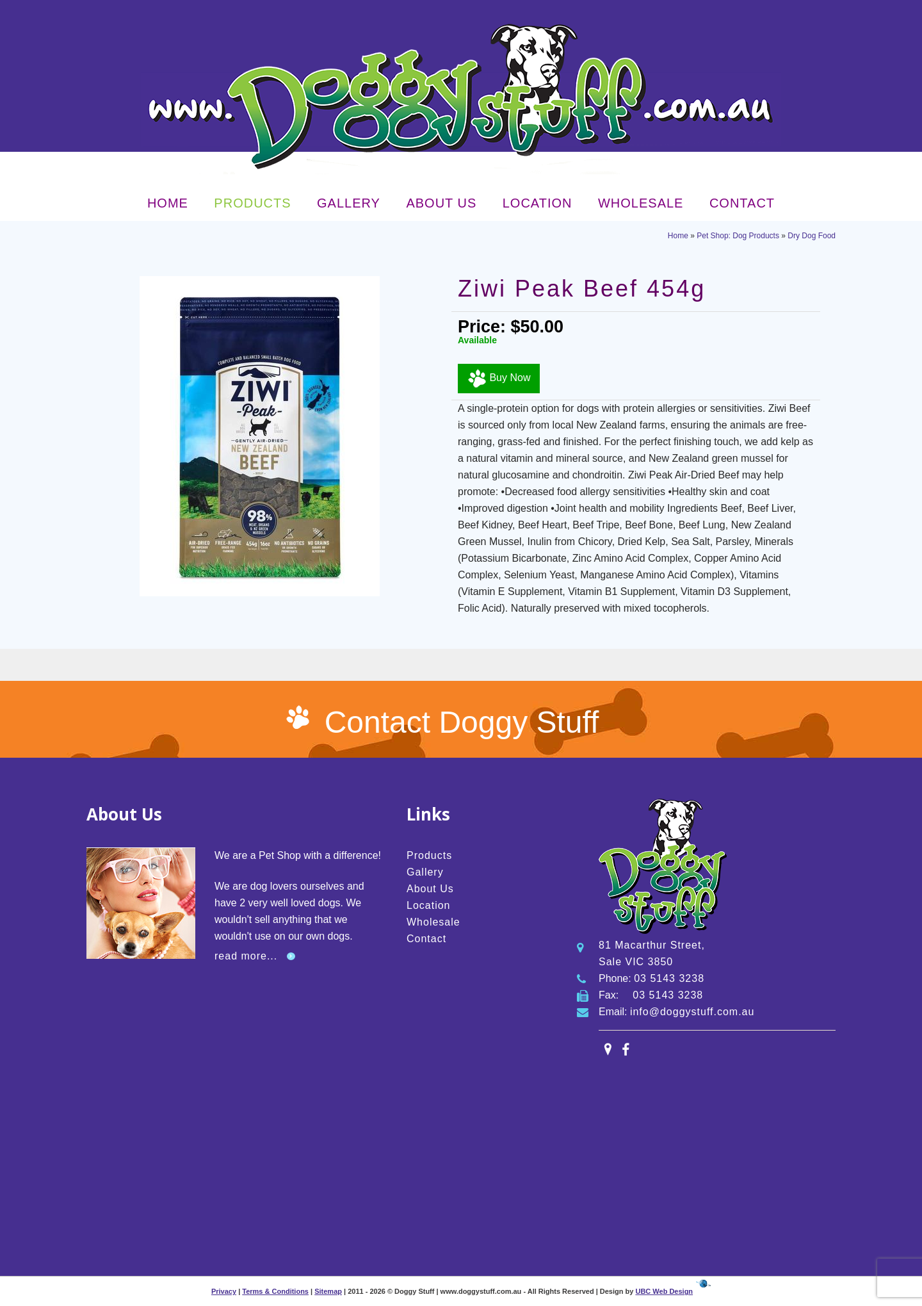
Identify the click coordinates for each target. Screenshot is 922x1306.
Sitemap (328, 1291)
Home (167, 203)
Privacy (223, 1291)
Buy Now (498, 378)
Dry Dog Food (812, 235)
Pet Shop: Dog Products (738, 235)
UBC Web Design (664, 1291)
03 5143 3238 (669, 978)
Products (252, 203)
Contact (742, 203)
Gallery (348, 203)
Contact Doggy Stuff (462, 722)
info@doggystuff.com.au (692, 1011)
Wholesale (640, 203)
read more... (245, 956)
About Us (441, 203)
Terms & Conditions (275, 1291)
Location (537, 203)
